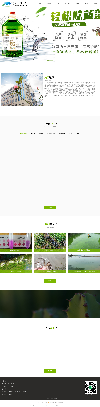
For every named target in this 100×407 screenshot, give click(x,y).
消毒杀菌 (62, 133)
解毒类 (41, 133)
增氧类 (79, 133)
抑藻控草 (70, 133)
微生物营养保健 (51, 133)
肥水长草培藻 (23, 133)
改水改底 (33, 133)
